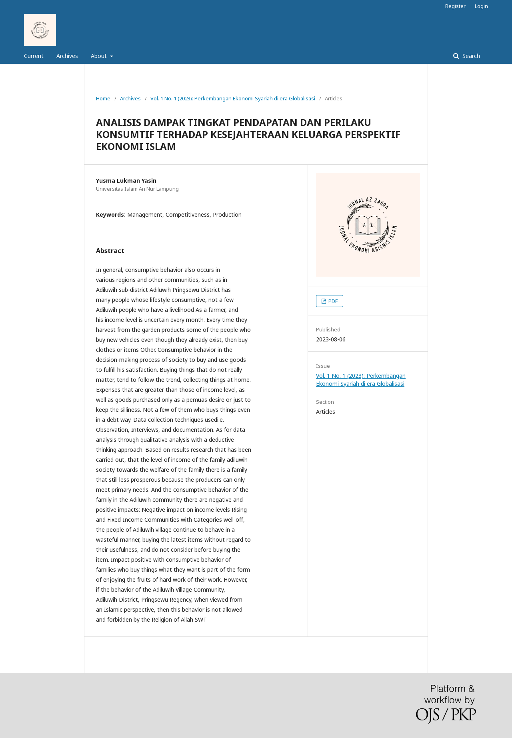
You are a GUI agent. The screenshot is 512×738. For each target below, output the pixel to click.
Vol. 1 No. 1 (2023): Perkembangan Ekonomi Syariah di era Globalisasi (232, 98)
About (99, 56)
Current (34, 56)
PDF (332, 301)
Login (481, 6)
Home (103, 98)
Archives (67, 56)
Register (455, 6)
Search (470, 56)
